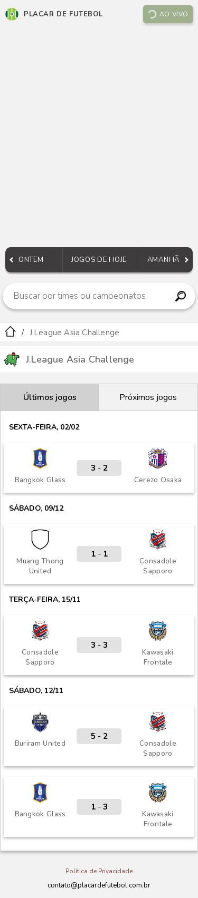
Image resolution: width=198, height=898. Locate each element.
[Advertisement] (99, 138)
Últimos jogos (50, 397)
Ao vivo (167, 14)
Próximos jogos (148, 397)
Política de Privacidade (99, 871)
